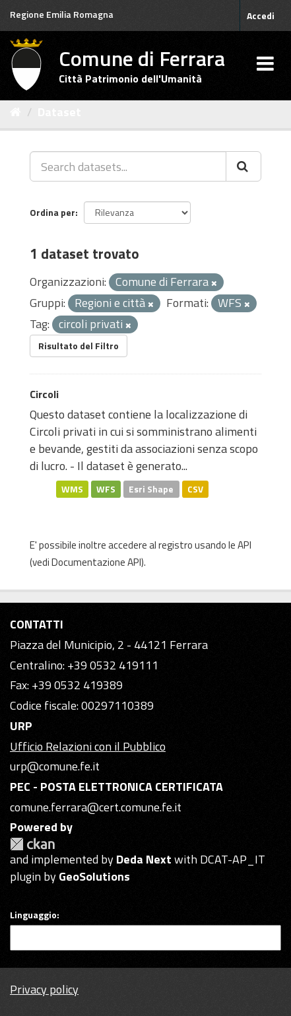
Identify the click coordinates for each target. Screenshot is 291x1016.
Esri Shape (151, 488)
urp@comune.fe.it (55, 766)
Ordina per (52, 212)
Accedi (261, 15)
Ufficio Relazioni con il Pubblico (88, 746)
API (244, 545)
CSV (195, 488)
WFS (105, 488)
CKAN (32, 844)
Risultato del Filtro (78, 346)
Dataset (59, 112)
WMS (72, 488)
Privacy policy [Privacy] (44, 989)
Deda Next (144, 859)
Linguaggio (33, 915)
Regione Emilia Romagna (61, 14)
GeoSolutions (94, 876)
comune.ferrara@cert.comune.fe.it (95, 807)
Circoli (44, 394)
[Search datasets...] (128, 166)
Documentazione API (96, 562)
